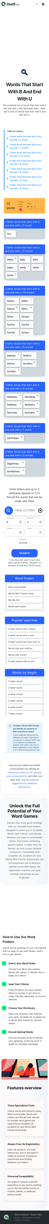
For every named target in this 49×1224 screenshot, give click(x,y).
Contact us (26, 1220)
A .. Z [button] (33, 206)
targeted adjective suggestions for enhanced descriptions (25, 783)
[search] (9, 510)
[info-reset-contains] (20, 532)
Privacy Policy (36, 1214)
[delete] (40, 510)
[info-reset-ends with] (41, 522)
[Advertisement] (24, 34)
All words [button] (23, 543)
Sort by (29, 203)
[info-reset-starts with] (20, 522)
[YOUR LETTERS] (25, 510)
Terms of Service (21, 1214)
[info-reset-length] (41, 532)
